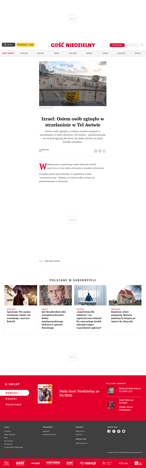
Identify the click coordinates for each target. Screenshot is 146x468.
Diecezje (121, 53)
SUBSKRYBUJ (117, 45)
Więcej (138, 53)
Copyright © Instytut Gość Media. (116, 452)
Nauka (89, 53)
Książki (11, 398)
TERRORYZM (56, 261)
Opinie (105, 53)
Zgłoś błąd (9, 452)
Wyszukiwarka (142, 45)
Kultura (73, 53)
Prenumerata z (25, 44)
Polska (40, 53)
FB (96, 150)
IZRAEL (47, 261)
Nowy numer (8, 53)
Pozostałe (11, 404)
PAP (51, 261)
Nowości (11, 393)
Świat (56, 53)
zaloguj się (132, 45)
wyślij (104, 150)
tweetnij (100, 150)
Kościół (24, 53)
